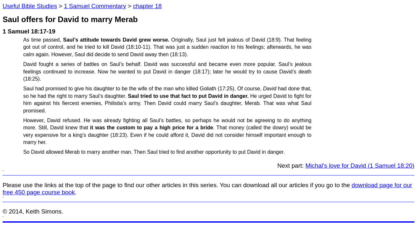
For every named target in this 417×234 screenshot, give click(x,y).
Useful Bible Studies (30, 6)
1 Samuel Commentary (95, 6)
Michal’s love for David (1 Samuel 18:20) (359, 165)
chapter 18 (147, 6)
